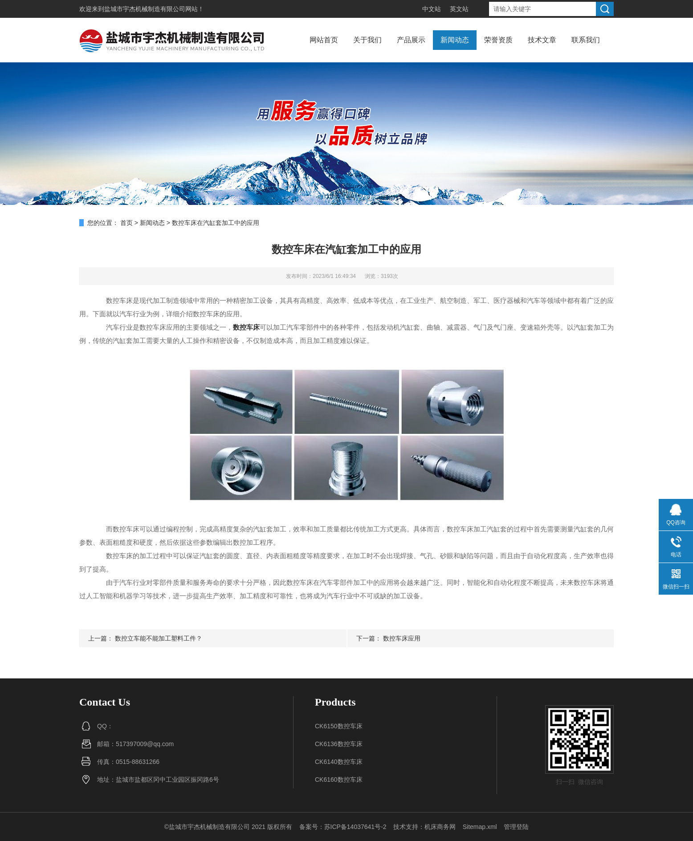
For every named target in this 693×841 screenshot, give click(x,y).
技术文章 (542, 40)
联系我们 (585, 40)
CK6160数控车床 (339, 779)
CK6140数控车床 (339, 761)
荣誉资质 (498, 40)
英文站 (459, 8)
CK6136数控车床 (339, 743)
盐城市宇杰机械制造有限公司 (144, 8)
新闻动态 (454, 40)
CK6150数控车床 (339, 726)
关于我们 (367, 40)
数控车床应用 (401, 638)
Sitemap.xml (480, 826)
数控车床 (246, 327)
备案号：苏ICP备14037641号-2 (343, 826)
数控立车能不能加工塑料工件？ (158, 638)
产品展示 (411, 40)
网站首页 (324, 40)
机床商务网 (440, 826)
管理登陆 (516, 826)
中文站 (431, 8)
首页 (126, 222)
